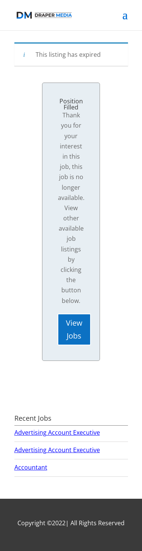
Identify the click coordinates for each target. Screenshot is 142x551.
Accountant (30, 467)
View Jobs (74, 329)
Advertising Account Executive (57, 432)
